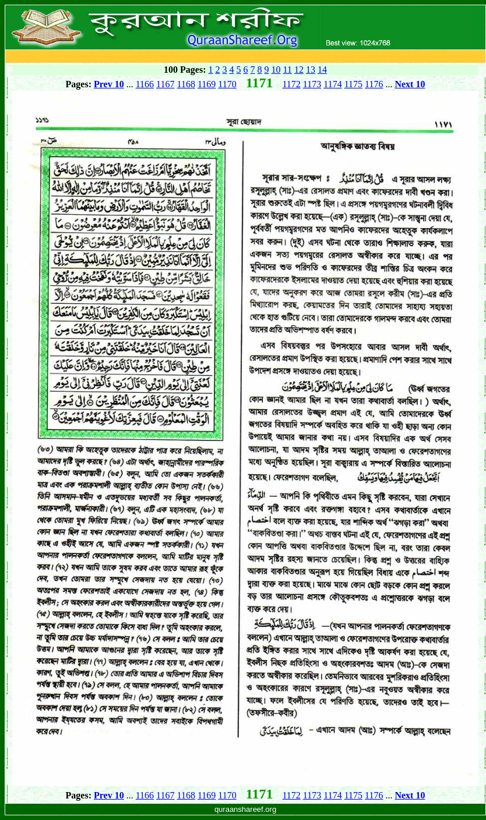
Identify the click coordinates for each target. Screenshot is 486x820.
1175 (353, 84)
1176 (374, 84)
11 (287, 69)
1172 (291, 84)
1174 (332, 84)
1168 (186, 84)
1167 (165, 84)
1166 (145, 84)
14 (322, 69)
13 (310, 69)
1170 (227, 84)
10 (276, 69)
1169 (207, 84)
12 (299, 69)
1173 (312, 84)
